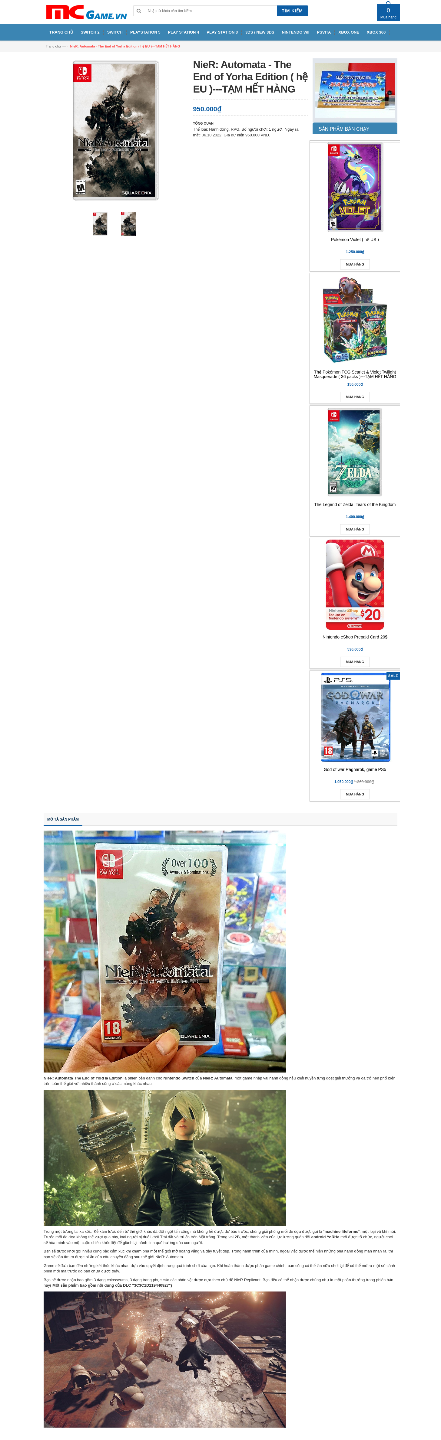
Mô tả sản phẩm (63, 819)
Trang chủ (53, 46)
